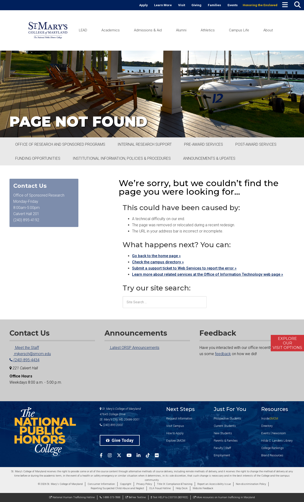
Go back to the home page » (156, 256)
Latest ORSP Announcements (131, 347)
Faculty (218, 448)
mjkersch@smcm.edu (30, 354)
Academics (110, 30)
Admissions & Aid (148, 30)
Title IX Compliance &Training (174, 484)
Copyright (125, 484)
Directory (267, 426)
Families (214, 5)
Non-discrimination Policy (251, 484)
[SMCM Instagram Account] (112, 456)
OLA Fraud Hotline (160, 488)
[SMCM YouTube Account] (132, 456)
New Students (223, 433)
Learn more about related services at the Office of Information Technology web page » (207, 274)
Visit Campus (175, 426)
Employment (222, 455)
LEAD (83, 30)
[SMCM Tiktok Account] (150, 456)
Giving (196, 5)
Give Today (119, 440)
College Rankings (272, 448)
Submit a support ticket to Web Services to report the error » (184, 268)
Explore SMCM (175, 440)
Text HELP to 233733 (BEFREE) (169, 497)
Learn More (163, 5)
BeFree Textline (135, 497)
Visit (181, 5)
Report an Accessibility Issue (214, 484)
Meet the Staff (24, 347)
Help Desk (182, 488)
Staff (228, 448)
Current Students (225, 426)
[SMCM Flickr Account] (159, 456)
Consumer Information (101, 484)
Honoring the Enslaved (260, 5)
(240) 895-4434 (24, 360)
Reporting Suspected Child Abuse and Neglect (117, 488)
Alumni (181, 30)
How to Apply (175, 433)
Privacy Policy (144, 484)
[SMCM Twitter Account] (122, 456)
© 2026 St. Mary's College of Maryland (60, 484)
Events (233, 5)
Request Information (179, 418)
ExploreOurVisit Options (287, 343)
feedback (223, 354)
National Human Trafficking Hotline (72, 497)
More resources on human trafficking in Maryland (224, 497)
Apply (143, 5)
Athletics (208, 30)
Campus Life (239, 30)
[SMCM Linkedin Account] (141, 456)
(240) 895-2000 (111, 425)
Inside (269, 418)
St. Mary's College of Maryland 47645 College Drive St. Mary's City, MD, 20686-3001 (120, 414)
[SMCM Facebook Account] (104, 456)
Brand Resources (272, 455)
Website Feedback (203, 488)
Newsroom (279, 433)
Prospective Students (227, 418)
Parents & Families (226, 440)
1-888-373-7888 (110, 497)
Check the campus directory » (158, 262)
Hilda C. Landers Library (277, 440)
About (268, 30)
